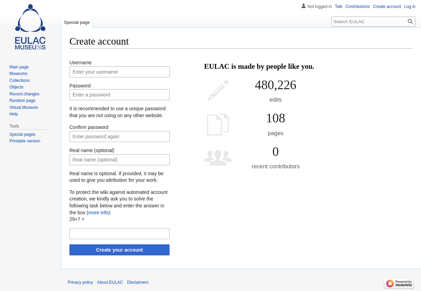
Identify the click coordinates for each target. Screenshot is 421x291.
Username (80, 62)
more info (98, 212)
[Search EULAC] (373, 22)
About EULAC (110, 282)
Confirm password (88, 127)
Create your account (119, 250)
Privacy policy (80, 282)
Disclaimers (138, 282)
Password (79, 85)
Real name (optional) (91, 150)
